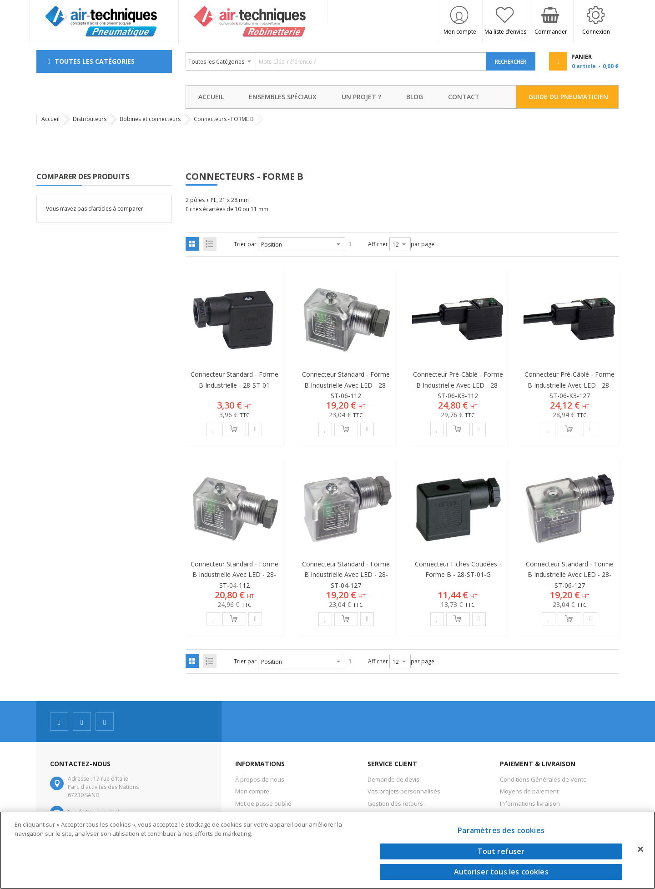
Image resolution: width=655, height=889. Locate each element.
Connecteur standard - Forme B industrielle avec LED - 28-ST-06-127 (570, 574)
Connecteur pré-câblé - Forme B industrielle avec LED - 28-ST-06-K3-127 (569, 384)
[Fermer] (640, 849)
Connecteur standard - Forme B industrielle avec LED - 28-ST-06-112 (346, 384)
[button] (213, 429)
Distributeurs (89, 119)
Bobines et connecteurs (150, 119)
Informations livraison (530, 803)
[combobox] (336, 61)
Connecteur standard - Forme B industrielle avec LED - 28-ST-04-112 (234, 574)
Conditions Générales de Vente (543, 779)
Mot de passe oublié (263, 803)
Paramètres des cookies (501, 830)
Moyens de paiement (529, 791)
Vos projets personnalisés (404, 791)
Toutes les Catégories (95, 61)
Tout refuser (501, 851)
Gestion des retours (395, 803)
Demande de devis (393, 779)
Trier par (245, 244)
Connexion (596, 31)
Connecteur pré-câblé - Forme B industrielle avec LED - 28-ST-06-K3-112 (458, 384)
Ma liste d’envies (505, 31)
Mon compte (459, 31)
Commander (550, 31)
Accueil (50, 119)
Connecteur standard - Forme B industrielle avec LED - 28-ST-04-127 (346, 574)
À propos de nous (259, 779)
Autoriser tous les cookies (501, 872)
